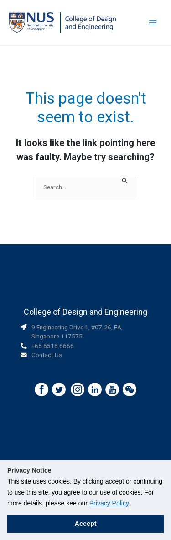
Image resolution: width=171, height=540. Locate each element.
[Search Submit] (125, 182)
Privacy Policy (109, 503)
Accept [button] (86, 523)
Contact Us (46, 354)
